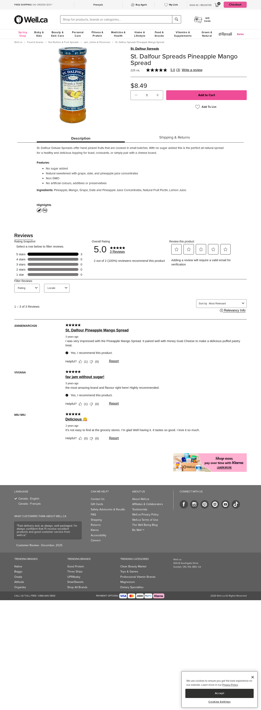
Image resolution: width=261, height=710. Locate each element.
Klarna (94, 530)
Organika (20, 587)
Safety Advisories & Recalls (108, 509)
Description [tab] (80, 138)
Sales (240, 34)
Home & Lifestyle (139, 34)
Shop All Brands (77, 587)
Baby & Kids (39, 34)
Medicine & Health (118, 34)
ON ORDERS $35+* (33, 5)
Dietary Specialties (132, 587)
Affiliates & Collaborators (147, 504)
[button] (136, 95)
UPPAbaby (73, 577)
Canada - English (28, 498)
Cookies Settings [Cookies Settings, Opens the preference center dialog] (219, 702)
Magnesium (127, 582)
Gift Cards (97, 504)
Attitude (19, 582)
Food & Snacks (159, 34)
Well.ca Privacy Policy (145, 514)
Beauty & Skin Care (57, 34)
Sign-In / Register (200, 5)
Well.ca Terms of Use (145, 520)
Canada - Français (29, 504)
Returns (96, 525)
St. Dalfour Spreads (144, 48)
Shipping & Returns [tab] (174, 137)
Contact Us (98, 499)
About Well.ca (140, 499)
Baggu (18, 571)
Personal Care (78, 34)
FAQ (93, 514)
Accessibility (98, 535)
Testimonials (139, 509)
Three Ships (75, 571)
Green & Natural (207, 34)
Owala (18, 577)
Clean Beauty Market (133, 566)
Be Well (138, 530)
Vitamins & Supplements (183, 34)
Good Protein (75, 566)
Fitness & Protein (97, 34)
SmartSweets (75, 582)
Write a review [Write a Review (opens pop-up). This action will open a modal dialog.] (192, 70)
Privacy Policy (230, 685)
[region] (219, 689)
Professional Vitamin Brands (138, 577)
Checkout (235, 4)
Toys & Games (129, 571)
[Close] (252, 677)
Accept (219, 693)
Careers (96, 540)
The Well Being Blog (145, 525)
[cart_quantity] (147, 95)
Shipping (96, 520)
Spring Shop (22, 34)
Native (18, 566)
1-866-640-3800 (46, 596)
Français (98, 5)
